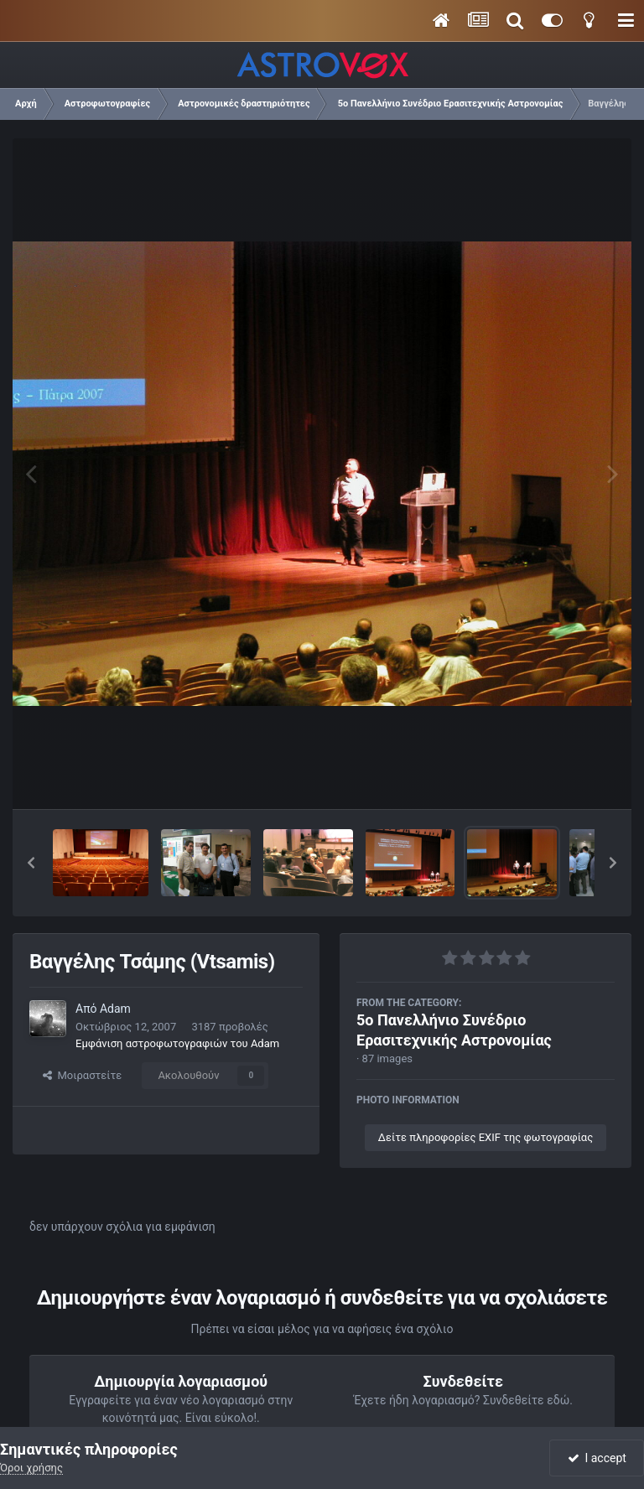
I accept (597, 1458)
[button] (31, 862)
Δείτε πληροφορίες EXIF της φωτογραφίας (485, 1137)
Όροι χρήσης (31, 1467)
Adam (115, 1008)
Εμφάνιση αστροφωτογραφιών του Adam (177, 1043)
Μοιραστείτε (82, 1075)
